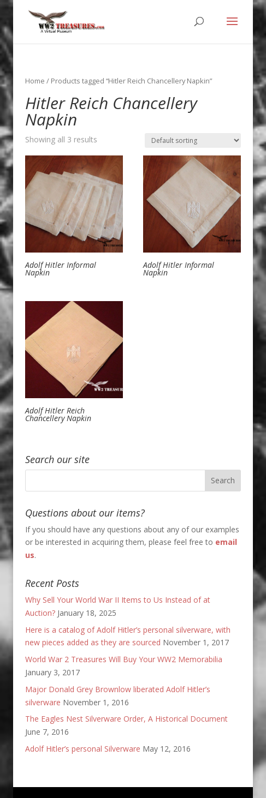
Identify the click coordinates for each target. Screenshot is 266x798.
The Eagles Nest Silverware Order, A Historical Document (126, 718)
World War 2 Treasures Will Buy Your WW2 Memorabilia (123, 659)
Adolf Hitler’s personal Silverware (82, 748)
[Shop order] (193, 140)
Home (35, 81)
